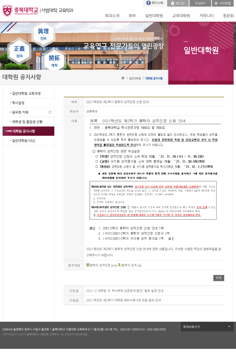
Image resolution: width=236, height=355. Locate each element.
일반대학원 (154, 15)
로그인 (180, 3)
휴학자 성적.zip (130, 265)
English (200, 3)
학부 (132, 15)
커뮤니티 (206, 15)
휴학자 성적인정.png (101, 265)
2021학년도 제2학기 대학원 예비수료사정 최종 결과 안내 (123, 300)
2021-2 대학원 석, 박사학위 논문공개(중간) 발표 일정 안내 (124, 290)
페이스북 (157, 2)
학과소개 (112, 15)
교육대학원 (181, 15)
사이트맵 (225, 3)
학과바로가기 (191, 327)
